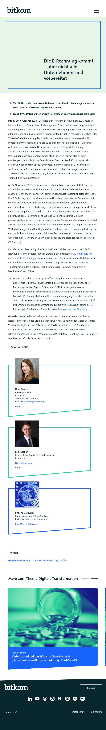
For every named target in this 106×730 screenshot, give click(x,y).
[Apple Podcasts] (68, 700)
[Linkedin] (30, 700)
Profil (17, 406)
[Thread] (45, 700)
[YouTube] (37, 700)
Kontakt (91, 688)
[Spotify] (75, 700)
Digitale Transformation (19, 560)
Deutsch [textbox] (9, 712)
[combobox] (11, 712)
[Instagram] (52, 700)
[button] (94, 579)
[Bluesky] (60, 700)
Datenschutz (79, 712)
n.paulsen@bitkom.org (33, 401)
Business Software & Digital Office (51, 560)
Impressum (96, 712)
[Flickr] (83, 700)
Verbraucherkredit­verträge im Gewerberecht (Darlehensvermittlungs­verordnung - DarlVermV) (44, 658)
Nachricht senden (23, 463)
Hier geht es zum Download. (73, 309)
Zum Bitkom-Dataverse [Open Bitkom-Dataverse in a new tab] (26, 524)
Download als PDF (19, 347)
